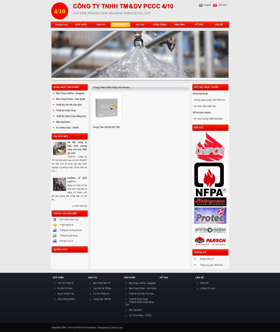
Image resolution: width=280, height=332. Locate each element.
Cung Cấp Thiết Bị (102, 299)
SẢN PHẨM (120, 24)
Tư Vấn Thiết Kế (101, 293)
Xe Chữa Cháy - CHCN (67, 127)
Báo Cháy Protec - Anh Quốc (70, 99)
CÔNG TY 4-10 (207, 288)
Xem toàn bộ (81, 206)
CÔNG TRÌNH (159, 24)
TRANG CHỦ (61, 25)
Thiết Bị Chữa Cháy (66, 110)
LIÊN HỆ (217, 24)
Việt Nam (222, 5)
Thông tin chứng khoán (71, 230)
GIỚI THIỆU (80, 24)
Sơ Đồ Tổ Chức (65, 288)
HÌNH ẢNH (178, 24)
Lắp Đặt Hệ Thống (102, 288)
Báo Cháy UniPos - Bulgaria (70, 93)
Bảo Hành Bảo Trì (101, 283)
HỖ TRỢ (198, 24)
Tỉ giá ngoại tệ (66, 225)
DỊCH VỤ (100, 24)
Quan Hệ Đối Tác (66, 293)
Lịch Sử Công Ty (66, 283)
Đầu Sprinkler (63, 122)
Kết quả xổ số (66, 241)
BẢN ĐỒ (204, 283)
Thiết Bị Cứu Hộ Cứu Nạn (69, 105)
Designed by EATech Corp (110, 327)
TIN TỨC (140, 25)
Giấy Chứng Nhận (66, 299)
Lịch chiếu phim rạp (69, 219)
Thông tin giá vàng (68, 235)
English (207, 5)
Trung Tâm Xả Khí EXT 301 (106, 127)
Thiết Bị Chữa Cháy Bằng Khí (71, 116)
